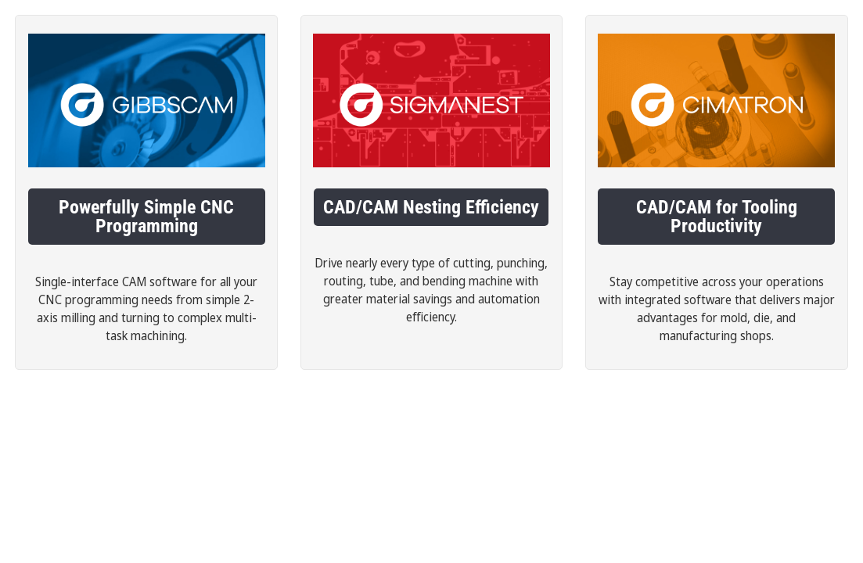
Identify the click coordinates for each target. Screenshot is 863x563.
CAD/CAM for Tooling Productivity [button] (716, 216)
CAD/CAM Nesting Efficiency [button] (431, 207)
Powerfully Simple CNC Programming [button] (146, 216)
